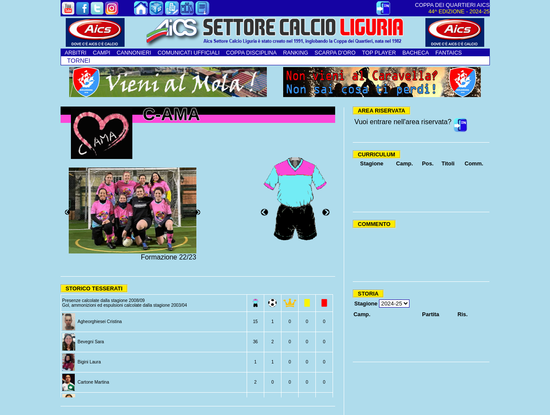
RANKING (295, 52)
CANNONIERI (134, 52)
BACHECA (415, 52)
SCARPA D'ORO (335, 52)
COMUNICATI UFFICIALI (189, 52)
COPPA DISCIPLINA (251, 52)
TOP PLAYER (379, 52)
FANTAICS (448, 52)
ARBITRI (75, 52)
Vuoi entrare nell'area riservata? (403, 121)
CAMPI (101, 52)
